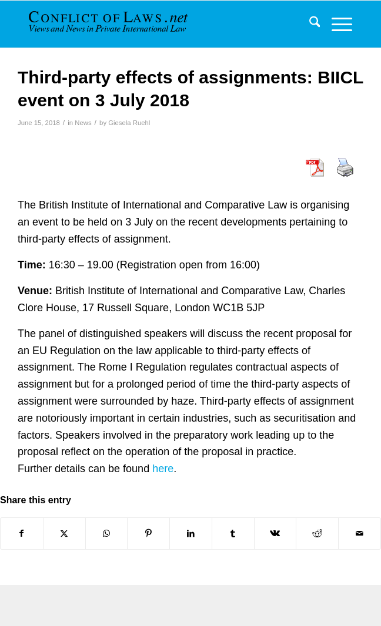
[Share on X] (64, 533)
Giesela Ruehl (129, 122)
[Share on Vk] (275, 533)
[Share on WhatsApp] (107, 533)
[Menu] (336, 24)
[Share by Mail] (359, 533)
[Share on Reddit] (317, 533)
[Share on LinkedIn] (191, 533)
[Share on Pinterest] (148, 533)
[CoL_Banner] (109, 24)
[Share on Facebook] (22, 533)
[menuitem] (309, 24)
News (83, 122)
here (162, 468)
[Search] (309, 24)
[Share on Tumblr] (233, 533)
